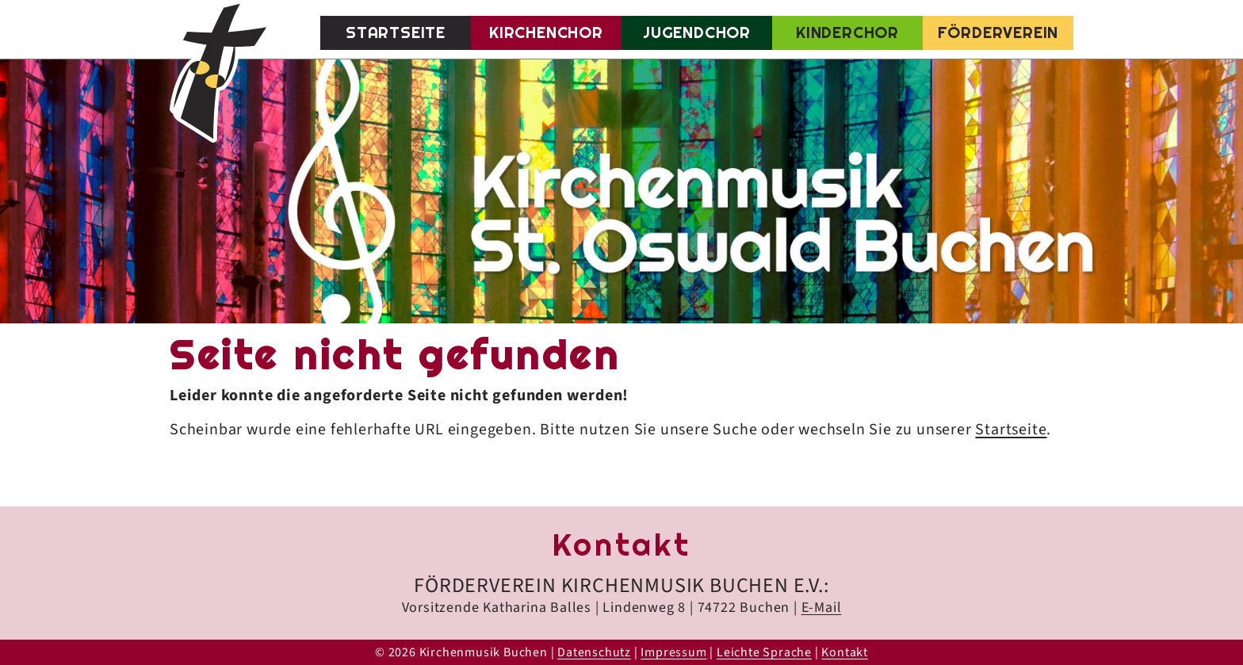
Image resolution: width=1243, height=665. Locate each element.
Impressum (673, 652)
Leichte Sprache (764, 652)
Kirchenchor (546, 32)
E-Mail (821, 607)
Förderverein (998, 32)
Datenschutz (594, 652)
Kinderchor (847, 32)
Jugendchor (697, 32)
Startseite (396, 32)
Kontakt (844, 652)
